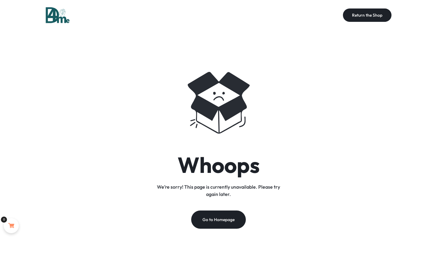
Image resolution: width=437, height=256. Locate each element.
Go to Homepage (218, 219)
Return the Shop (367, 15)
